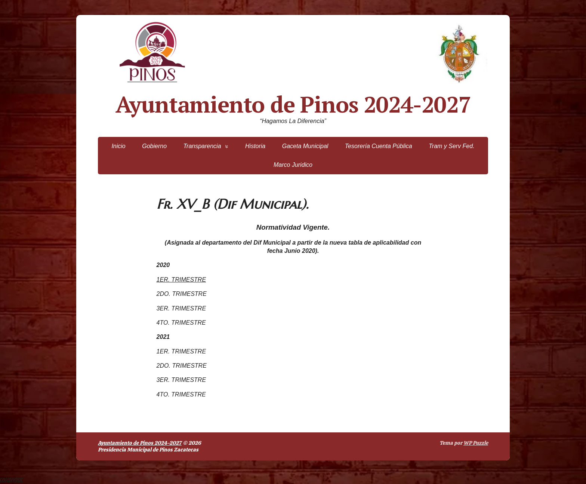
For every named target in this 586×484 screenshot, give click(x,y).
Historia (255, 146)
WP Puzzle (475, 442)
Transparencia (202, 146)
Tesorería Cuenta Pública (378, 146)
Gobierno (154, 146)
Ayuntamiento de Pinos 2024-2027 (293, 104)
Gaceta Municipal (305, 146)
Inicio (118, 146)
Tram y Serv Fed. (451, 146)
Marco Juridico (293, 165)
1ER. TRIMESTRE (181, 279)
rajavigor (11, 479)
